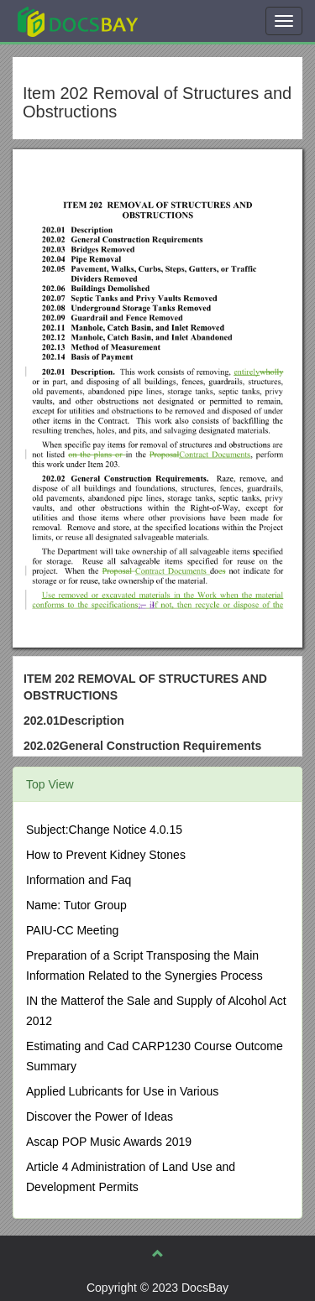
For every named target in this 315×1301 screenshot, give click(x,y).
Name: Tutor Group (76, 905)
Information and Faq (78, 880)
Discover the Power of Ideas (99, 1116)
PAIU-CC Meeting (72, 930)
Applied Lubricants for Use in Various (122, 1091)
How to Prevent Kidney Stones (106, 854)
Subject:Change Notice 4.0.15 (104, 829)
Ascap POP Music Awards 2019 (109, 1141)
